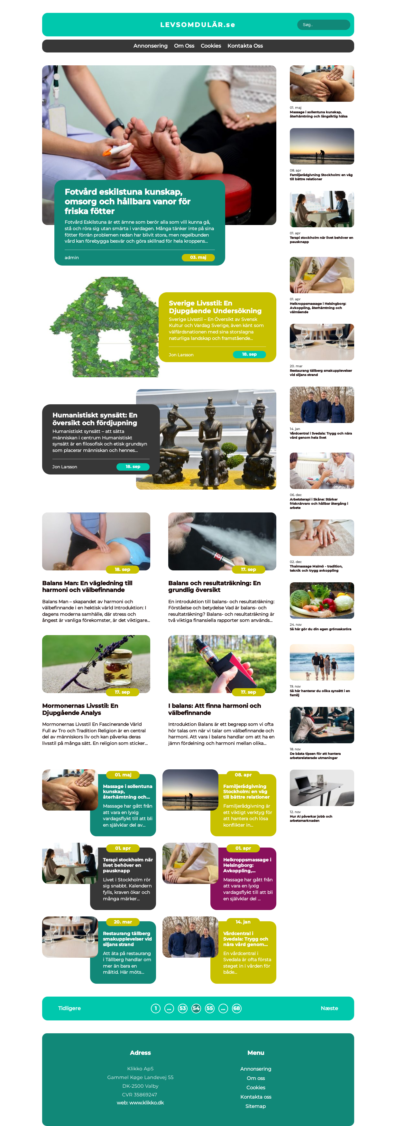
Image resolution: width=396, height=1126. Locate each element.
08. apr (243, 775)
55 (210, 1008)
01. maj (123, 775)
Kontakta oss (245, 46)
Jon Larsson (181, 354)
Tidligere (69, 1008)
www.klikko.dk (146, 1103)
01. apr (123, 848)
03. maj (198, 257)
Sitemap (255, 1106)
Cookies (211, 46)
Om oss (184, 46)
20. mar (123, 922)
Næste (329, 1008)
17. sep (248, 569)
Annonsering (151, 46)
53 (183, 1008)
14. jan (243, 922)
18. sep (249, 354)
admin (72, 257)
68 (236, 1008)
